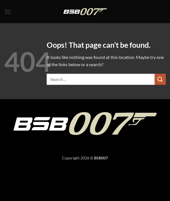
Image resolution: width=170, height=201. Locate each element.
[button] (7, 11)
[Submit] (160, 79)
